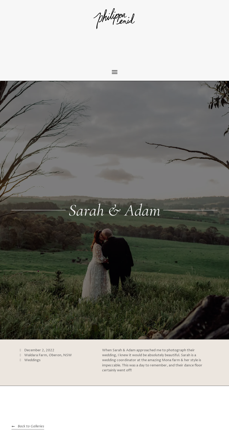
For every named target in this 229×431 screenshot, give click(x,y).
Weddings (32, 360)
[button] (114, 72)
